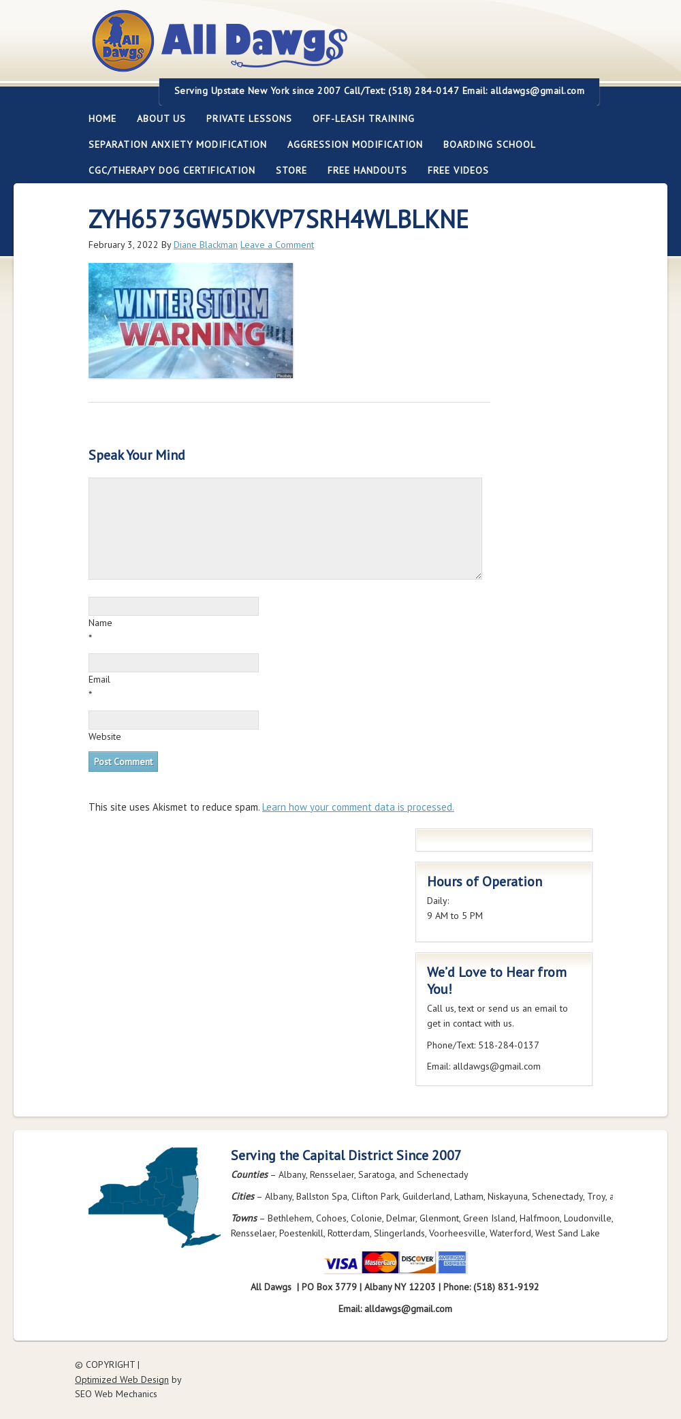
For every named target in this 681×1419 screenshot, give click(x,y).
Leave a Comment (277, 244)
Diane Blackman (206, 244)
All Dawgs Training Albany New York (294, 49)
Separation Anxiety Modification (178, 144)
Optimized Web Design (122, 1379)
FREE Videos (458, 170)
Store (291, 170)
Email (99, 679)
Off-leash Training (358, 118)
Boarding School (484, 144)
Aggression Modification (350, 144)
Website (105, 736)
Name (100, 623)
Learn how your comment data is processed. (358, 806)
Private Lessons (244, 118)
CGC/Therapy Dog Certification (172, 170)
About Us (156, 118)
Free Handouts (367, 170)
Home (102, 118)
